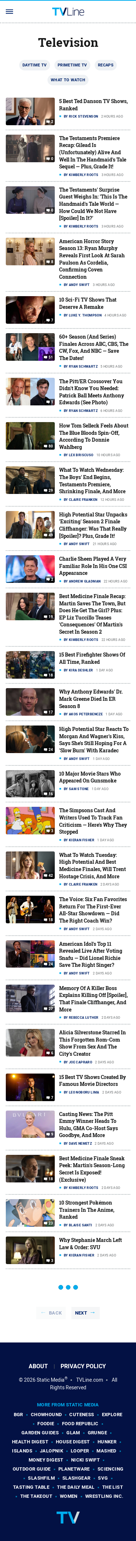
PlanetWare (74, 1469)
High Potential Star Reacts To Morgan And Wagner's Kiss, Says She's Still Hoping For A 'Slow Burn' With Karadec (94, 739)
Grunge (97, 1432)
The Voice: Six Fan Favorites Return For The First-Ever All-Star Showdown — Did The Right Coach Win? (93, 910)
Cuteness (81, 1414)
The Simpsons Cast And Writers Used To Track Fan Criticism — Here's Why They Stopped (93, 821)
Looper (80, 1450)
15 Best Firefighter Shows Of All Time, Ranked (92, 658)
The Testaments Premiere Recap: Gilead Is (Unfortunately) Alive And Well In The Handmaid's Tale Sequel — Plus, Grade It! (92, 152)
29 (51, 490)
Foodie (45, 1423)
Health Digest (30, 1441)
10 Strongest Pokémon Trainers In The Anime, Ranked (86, 1209)
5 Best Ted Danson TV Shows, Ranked (93, 105)
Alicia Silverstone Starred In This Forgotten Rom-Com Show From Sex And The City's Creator (92, 1043)
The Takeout (36, 1496)
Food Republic (80, 1423)
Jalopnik (51, 1450)
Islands (22, 1450)
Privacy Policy (83, 1366)
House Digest (73, 1441)
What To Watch (68, 80)
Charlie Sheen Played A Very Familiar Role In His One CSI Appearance (93, 565)
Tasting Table (31, 1487)
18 (51, 675)
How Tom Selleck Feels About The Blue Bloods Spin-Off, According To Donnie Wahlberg (93, 436)
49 (51, 535)
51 (51, 357)
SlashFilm (41, 1478)
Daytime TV (34, 65)
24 (51, 749)
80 (51, 446)
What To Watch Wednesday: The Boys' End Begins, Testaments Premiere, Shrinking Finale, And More (92, 480)
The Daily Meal (76, 1487)
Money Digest (46, 1459)
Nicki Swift (85, 1459)
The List (112, 1487)
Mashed (106, 1450)
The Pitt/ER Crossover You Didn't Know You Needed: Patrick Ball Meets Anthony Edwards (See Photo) (91, 392)
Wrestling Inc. (104, 1496)
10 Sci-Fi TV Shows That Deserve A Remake (87, 303)
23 (51, 1223)
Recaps (106, 65)
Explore (112, 1414)
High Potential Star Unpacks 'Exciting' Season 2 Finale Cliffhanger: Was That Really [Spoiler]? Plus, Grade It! (93, 525)
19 (51, 617)
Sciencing (111, 1469)
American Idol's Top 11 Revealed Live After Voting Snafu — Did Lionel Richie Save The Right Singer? (90, 954)
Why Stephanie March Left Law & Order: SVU (90, 1244)
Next (81, 1312)
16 (51, 794)
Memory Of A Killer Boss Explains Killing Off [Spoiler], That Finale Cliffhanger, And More (93, 999)
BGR (18, 1414)
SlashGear (76, 1478)
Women (69, 1496)
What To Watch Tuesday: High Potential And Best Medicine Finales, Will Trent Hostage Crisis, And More (92, 865)
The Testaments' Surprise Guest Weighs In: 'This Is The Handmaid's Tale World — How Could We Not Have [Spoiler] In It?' (93, 203)
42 (51, 875)
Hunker (107, 1441)
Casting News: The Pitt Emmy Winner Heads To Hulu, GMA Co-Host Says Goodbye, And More (88, 1125)
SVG (103, 1478)
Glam (73, 1432)
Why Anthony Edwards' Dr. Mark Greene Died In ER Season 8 (91, 698)
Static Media (51, 1379)
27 (51, 1008)
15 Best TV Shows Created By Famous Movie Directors (92, 1081)
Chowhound (46, 1414)
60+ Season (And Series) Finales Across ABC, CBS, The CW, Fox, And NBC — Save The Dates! (93, 347)
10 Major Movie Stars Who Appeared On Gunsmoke (90, 777)
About (38, 1366)
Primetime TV (72, 65)
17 (51, 712)
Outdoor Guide (32, 1469)
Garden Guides (40, 1432)
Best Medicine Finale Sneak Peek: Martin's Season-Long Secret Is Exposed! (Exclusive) (92, 1169)
